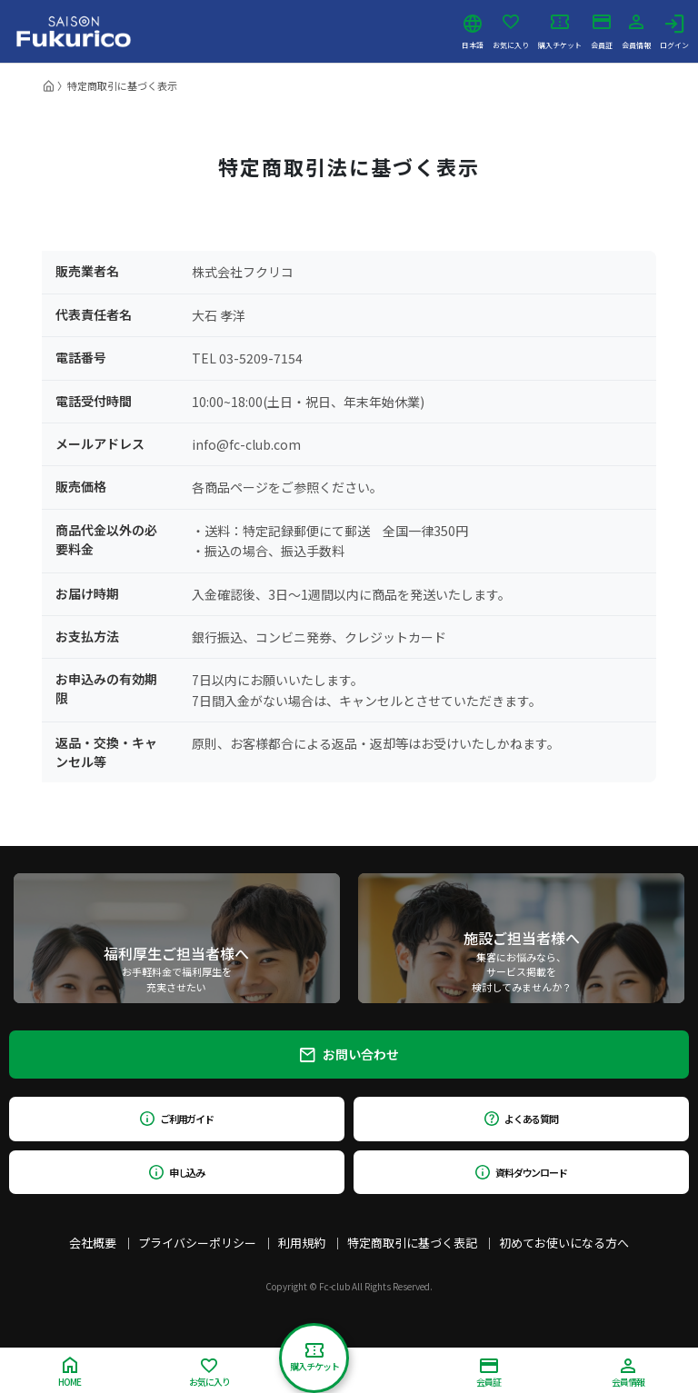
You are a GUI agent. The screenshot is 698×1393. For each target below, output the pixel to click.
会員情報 (636, 32)
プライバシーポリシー (197, 1242)
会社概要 (92, 1242)
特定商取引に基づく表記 (412, 1242)
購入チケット (560, 32)
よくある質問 (521, 1118)
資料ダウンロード (521, 1172)
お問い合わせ (349, 1054)
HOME (69, 1372)
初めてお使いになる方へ (564, 1242)
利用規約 (301, 1242)
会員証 (602, 32)
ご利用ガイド (177, 1118)
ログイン (674, 32)
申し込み (177, 1172)
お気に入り (511, 32)
